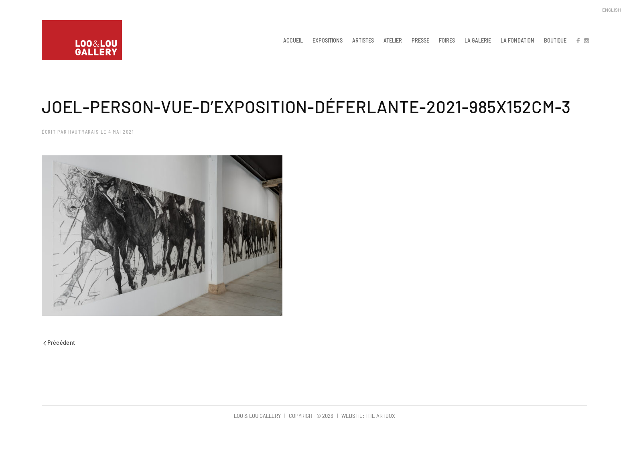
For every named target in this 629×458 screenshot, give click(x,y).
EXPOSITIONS (327, 40)
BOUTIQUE (555, 40)
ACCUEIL (293, 40)
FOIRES (447, 40)
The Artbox (380, 416)
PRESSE (420, 40)
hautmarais (83, 131)
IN (586, 40)
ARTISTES (363, 40)
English (611, 9)
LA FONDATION (517, 40)
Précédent (59, 342)
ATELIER (392, 40)
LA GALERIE (478, 40)
